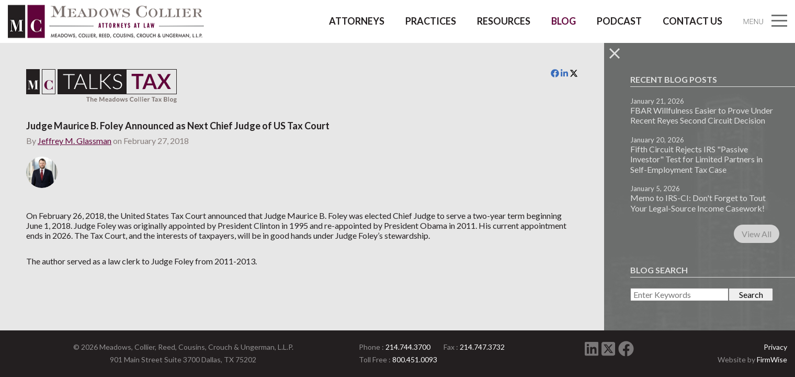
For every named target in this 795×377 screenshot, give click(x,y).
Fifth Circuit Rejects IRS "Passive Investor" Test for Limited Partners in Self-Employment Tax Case (696, 159)
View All (756, 234)
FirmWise (772, 359)
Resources (503, 21)
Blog (563, 21)
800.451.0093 (414, 359)
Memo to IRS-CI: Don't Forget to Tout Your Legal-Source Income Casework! (698, 203)
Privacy (775, 346)
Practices (430, 21)
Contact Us (692, 21)
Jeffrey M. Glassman (74, 141)
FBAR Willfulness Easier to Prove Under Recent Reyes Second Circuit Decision (701, 115)
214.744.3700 (407, 346)
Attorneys (356, 21)
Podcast (619, 21)
